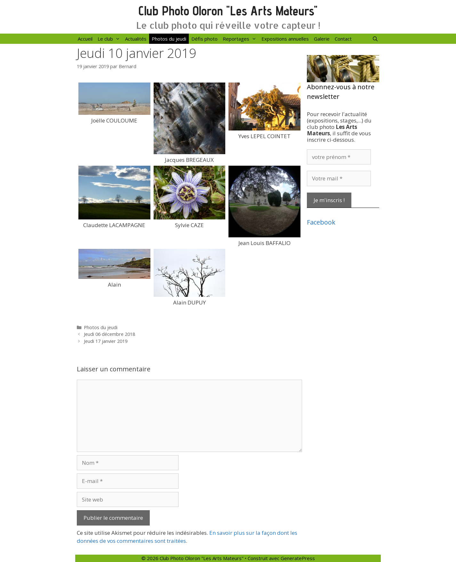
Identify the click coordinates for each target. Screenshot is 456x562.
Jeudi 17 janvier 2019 (105, 341)
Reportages (241, 39)
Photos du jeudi (169, 39)
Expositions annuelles (285, 39)
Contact (343, 39)
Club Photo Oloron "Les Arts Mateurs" (228, 10)
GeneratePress (298, 558)
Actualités (136, 39)
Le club (110, 39)
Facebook (321, 222)
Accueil (85, 39)
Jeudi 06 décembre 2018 (109, 334)
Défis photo (204, 39)
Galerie (322, 39)
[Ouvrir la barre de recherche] (375, 39)
